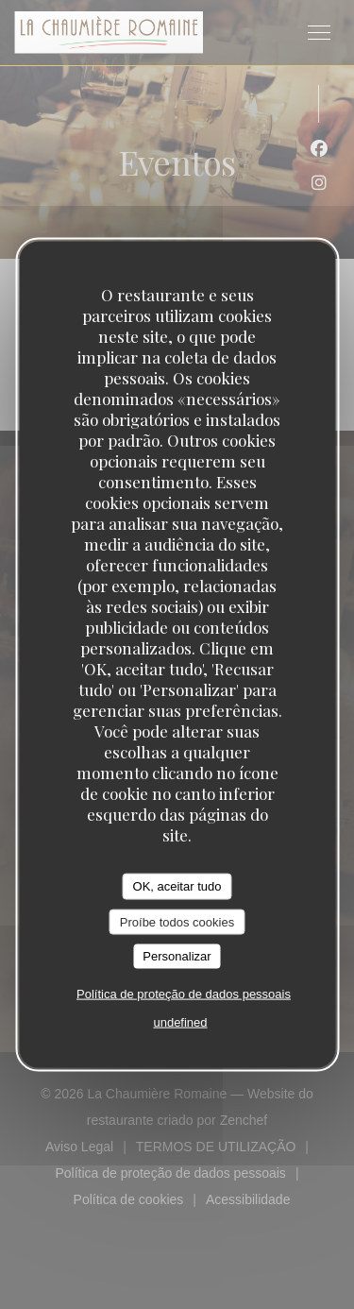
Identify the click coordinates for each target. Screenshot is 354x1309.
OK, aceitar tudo (177, 886)
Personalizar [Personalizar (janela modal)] (177, 956)
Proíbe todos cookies (177, 921)
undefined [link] (180, 1021)
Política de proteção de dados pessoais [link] (183, 993)
